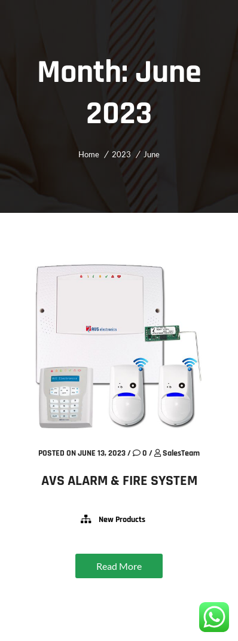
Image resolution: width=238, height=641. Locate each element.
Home (88, 154)
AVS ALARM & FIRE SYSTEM (119, 481)
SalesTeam (181, 453)
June (152, 154)
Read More (119, 566)
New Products (122, 519)
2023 (121, 154)
